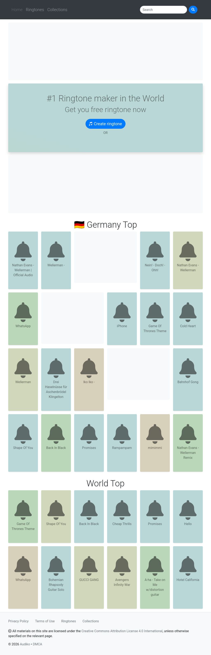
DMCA (37, 644)
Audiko (25, 644)
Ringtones (35, 9)
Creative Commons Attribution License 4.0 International (121, 631)
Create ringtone (105, 123)
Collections (57, 9)
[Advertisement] (105, 51)
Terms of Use (45, 621)
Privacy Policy (18, 621)
